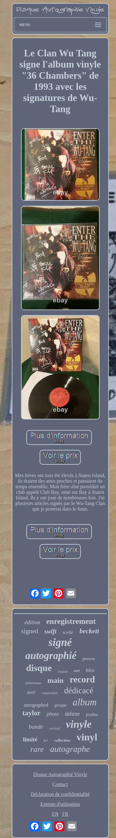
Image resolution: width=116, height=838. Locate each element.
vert (77, 671)
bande (36, 726)
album (85, 702)
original (63, 671)
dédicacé (78, 690)
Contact (60, 784)
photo (53, 714)
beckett (89, 631)
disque (39, 668)
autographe (70, 749)
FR (65, 814)
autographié (50, 655)
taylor (31, 713)
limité (30, 739)
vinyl (86, 737)
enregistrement (71, 621)
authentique (33, 683)
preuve (89, 658)
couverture (50, 693)
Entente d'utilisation (60, 804)
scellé (68, 632)
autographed (36, 705)
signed (29, 631)
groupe (60, 705)
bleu (90, 670)
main (55, 680)
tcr (46, 740)
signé (60, 642)
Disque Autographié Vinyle (60, 774)
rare (37, 749)
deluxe (72, 714)
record (82, 679)
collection (62, 740)
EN (55, 814)
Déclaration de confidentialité (60, 794)
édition (32, 622)
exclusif (54, 728)
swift (51, 631)
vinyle (79, 724)
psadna (92, 714)
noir (31, 692)
